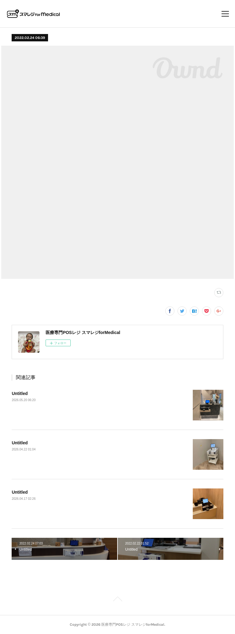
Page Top (117, 600)
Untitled (20, 393)
